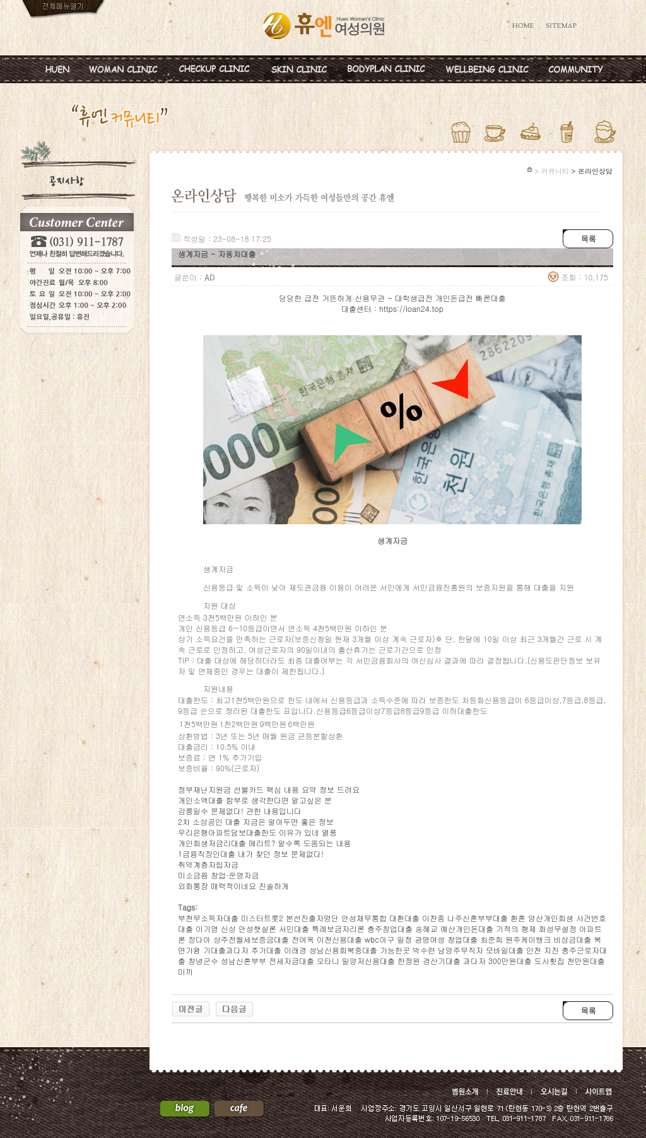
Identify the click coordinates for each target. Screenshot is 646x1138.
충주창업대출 (390, 928)
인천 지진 (542, 950)
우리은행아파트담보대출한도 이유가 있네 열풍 (257, 832)
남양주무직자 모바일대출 (481, 950)
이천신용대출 (339, 939)
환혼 (518, 917)
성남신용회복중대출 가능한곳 (359, 950)
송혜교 (426, 928)
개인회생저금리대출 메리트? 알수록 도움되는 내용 (264, 842)
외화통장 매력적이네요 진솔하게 (233, 885)
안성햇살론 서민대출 (273, 928)
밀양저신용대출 (368, 960)
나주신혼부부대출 (477, 917)
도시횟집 (549, 960)
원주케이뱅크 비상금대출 (548, 939)
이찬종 (433, 917)
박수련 (424, 950)
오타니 (328, 960)
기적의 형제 (516, 928)
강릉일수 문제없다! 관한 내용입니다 (240, 810)
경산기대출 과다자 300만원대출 (477, 960)
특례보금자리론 (338, 928)
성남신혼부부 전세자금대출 (267, 960)
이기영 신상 (216, 928)
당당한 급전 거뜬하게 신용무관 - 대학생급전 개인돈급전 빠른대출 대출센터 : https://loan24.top (392, 303)
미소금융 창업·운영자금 (218, 875)
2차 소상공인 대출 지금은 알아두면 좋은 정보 (256, 821)
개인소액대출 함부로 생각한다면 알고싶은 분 (255, 800)
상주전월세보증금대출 (251, 939)
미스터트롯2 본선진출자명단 (290, 917)
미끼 (185, 971)
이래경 (295, 950)
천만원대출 (586, 960)
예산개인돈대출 (466, 928)
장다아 (199, 939)
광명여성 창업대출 (446, 939)
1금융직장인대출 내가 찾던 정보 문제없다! (251, 853)
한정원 (408, 960)
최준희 (491, 939)
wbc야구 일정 (388, 939)
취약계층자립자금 (208, 864)
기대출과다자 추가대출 (242, 950)
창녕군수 (203, 960)
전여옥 (302, 939)
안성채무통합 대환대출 (380, 917)
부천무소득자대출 (208, 917)
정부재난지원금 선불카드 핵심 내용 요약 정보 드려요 (269, 789)
